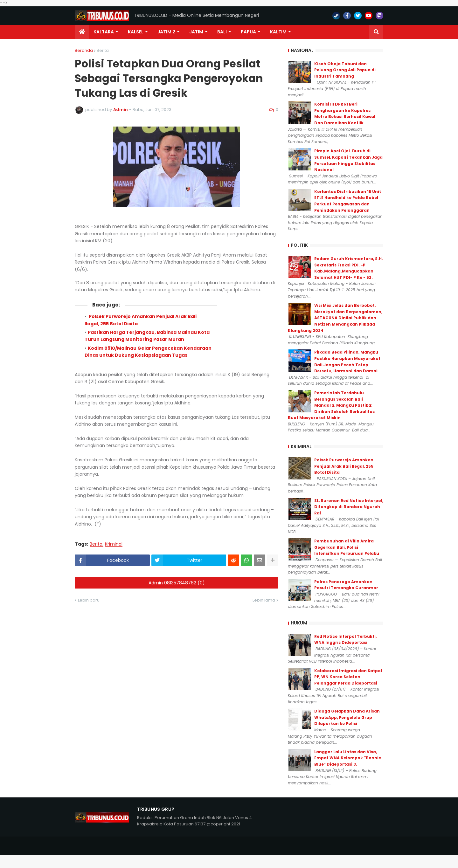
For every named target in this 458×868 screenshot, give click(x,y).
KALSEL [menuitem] (135, 32)
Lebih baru (89, 600)
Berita (103, 50)
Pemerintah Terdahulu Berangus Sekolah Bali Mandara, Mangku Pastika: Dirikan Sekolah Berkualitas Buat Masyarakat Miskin (331, 405)
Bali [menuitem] (222, 32)
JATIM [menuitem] (196, 32)
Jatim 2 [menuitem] (166, 32)
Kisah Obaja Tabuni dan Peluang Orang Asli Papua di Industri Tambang (345, 70)
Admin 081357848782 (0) (177, 583)
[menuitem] (82, 32)
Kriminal (113, 544)
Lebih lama (264, 600)
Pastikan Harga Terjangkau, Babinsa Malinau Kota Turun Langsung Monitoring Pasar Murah (147, 335)
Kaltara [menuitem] (104, 32)
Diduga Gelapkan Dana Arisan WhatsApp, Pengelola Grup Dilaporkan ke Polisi (347, 717)
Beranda (84, 50)
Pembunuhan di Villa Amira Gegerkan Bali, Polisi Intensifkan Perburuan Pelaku (346, 547)
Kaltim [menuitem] (278, 32)
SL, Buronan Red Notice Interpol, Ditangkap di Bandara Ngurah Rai (348, 507)
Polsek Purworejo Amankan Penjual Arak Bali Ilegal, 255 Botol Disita (343, 466)
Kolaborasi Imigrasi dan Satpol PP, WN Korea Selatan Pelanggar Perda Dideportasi (348, 677)
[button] (376, 32)
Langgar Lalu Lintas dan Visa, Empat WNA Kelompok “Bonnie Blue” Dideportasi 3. (347, 758)
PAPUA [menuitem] (248, 32)
